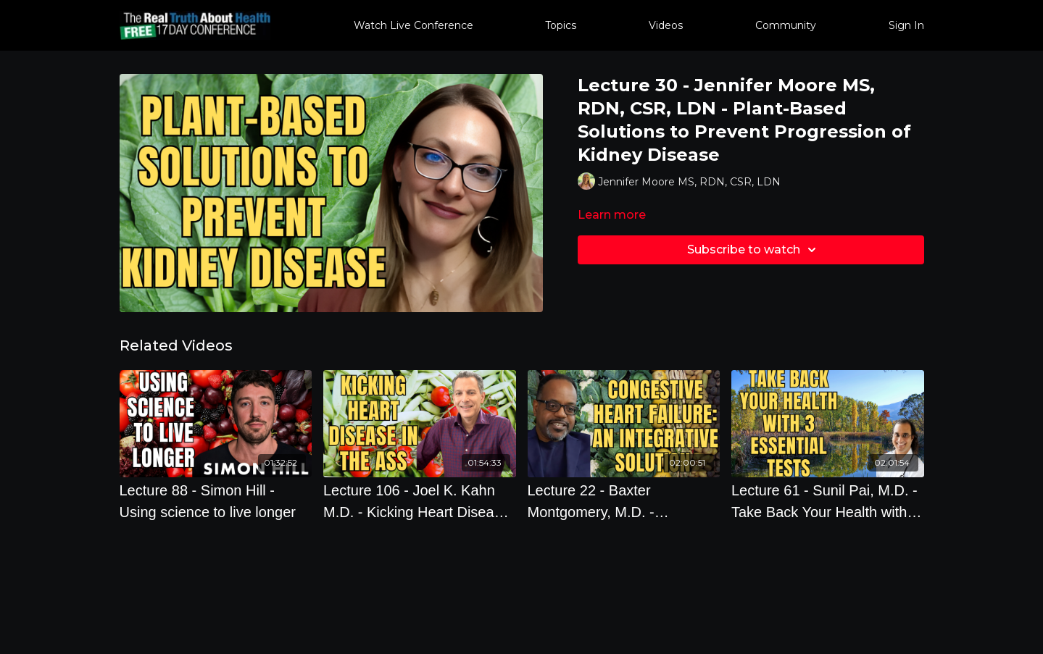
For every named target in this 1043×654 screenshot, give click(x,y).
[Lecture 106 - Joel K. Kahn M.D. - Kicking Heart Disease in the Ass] (419, 501)
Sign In (906, 25)
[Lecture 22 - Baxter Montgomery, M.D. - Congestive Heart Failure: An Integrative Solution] (624, 501)
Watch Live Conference (413, 25)
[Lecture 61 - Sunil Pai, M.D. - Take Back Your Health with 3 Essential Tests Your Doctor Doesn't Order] (827, 501)
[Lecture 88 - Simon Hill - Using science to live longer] (216, 501)
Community (785, 25)
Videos (666, 25)
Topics (560, 25)
